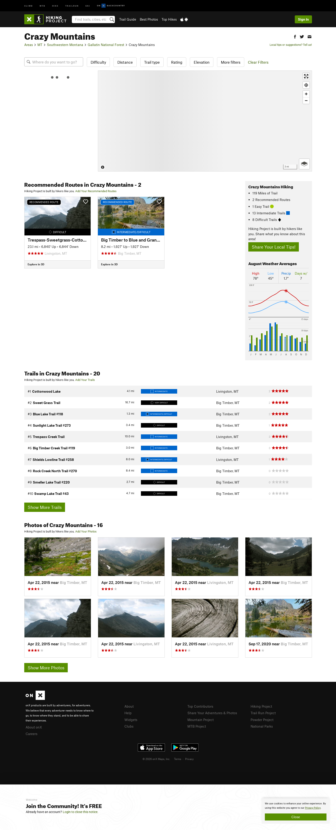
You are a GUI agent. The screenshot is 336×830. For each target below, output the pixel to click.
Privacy (189, 758)
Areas (28, 45)
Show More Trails (45, 507)
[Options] (304, 164)
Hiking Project (261, 706)
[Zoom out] (306, 100)
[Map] (205, 121)
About (129, 706)
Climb (28, 5)
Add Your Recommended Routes (95, 191)
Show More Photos (46, 667)
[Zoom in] (306, 94)
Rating (176, 62)
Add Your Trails (85, 380)
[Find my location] (306, 85)
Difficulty (98, 62)
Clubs (128, 726)
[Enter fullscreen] (306, 76)
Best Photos (149, 19)
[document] (295, 810)
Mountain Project (200, 720)
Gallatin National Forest (106, 45)
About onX (34, 727)
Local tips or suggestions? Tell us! (291, 44)
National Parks (262, 726)
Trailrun (72, 5)
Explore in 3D (36, 264)
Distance (125, 62)
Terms (177, 758)
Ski (87, 5)
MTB (42, 5)
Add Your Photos (86, 531)
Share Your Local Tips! (273, 246)
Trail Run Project (263, 713)
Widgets (130, 720)
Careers (31, 734)
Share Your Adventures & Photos (212, 713)
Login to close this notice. (80, 812)
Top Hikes (169, 19)
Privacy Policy (313, 807)
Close (295, 817)
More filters (230, 62)
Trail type (152, 62)
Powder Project (262, 720)
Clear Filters (258, 62)
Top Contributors (200, 706)
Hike (55, 5)
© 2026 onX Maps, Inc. (156, 758)
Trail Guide (127, 19)
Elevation (202, 62)
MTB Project (196, 726)
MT (39, 45)
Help (128, 713)
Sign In (303, 19)
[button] (295, 36)
